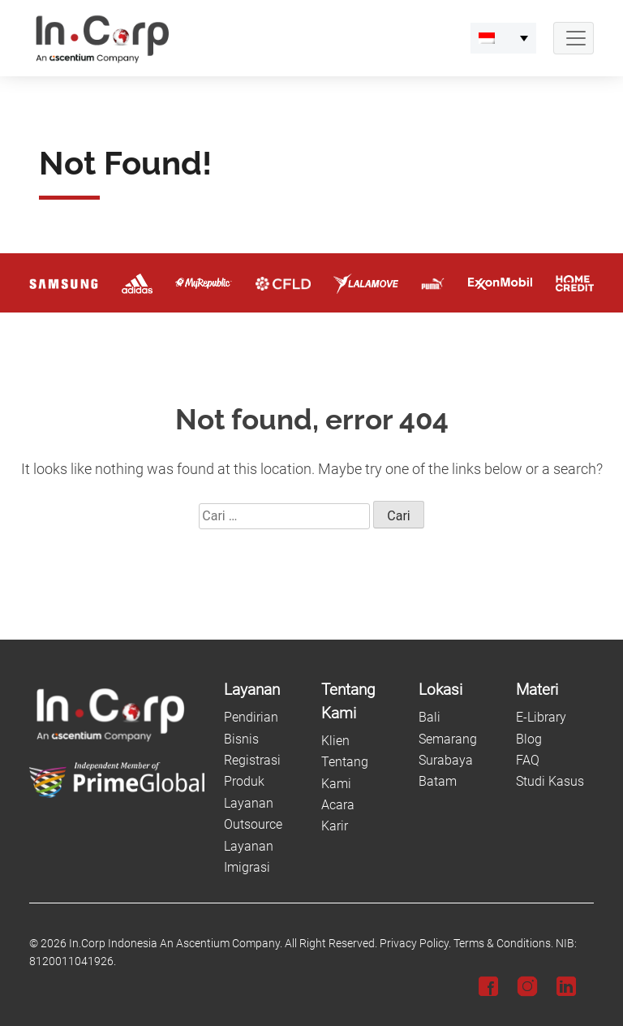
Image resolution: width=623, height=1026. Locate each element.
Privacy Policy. (415, 944)
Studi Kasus (550, 781)
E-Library (541, 717)
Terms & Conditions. (503, 944)
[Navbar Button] (573, 38)
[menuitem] (503, 38)
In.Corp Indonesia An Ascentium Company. (175, 944)
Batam (438, 781)
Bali (429, 717)
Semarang (448, 739)
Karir (334, 826)
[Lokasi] (457, 690)
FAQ (527, 760)
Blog (529, 739)
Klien (335, 740)
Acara (337, 805)
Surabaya (446, 760)
